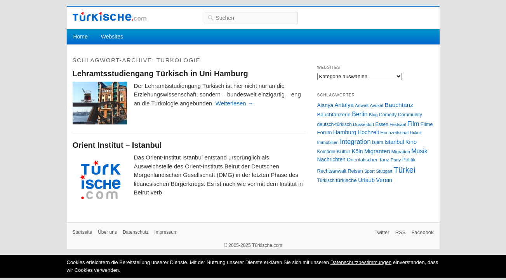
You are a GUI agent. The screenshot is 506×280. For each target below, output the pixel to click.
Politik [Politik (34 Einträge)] (409, 160)
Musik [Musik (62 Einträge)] (419, 151)
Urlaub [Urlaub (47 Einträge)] (366, 180)
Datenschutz (136, 232)
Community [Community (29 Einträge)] (410, 114)
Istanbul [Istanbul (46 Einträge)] (394, 142)
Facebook (422, 232)
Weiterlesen (235, 103)
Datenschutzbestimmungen (361, 262)
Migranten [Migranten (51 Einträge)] (377, 151)
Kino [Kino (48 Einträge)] (411, 142)
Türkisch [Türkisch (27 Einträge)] (326, 180)
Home (80, 36)
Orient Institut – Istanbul (117, 145)
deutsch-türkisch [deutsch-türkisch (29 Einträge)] (334, 124)
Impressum (166, 232)
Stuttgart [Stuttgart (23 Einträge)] (384, 171)
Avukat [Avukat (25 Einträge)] (376, 105)
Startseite (82, 232)
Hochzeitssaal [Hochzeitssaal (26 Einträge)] (394, 132)
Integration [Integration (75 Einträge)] (355, 141)
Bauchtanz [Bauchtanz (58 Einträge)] (399, 105)
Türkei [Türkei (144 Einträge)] (405, 170)
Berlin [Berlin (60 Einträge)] (359, 114)
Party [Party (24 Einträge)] (396, 160)
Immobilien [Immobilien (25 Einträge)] (328, 142)
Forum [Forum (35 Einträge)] (324, 132)
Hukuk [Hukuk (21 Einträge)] (416, 132)
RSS (400, 232)
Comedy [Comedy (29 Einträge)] (388, 114)
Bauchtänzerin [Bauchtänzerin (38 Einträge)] (334, 114)
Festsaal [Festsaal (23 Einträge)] (397, 124)
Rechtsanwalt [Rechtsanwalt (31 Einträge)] (332, 171)
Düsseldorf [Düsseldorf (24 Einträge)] (363, 124)
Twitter (381, 232)
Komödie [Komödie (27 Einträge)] (326, 151)
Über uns (107, 232)
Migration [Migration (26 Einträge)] (400, 151)
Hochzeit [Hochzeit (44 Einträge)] (368, 132)
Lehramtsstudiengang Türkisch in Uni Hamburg (160, 73)
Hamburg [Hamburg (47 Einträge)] (344, 132)
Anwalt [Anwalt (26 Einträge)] (362, 105)
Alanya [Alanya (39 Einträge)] (325, 105)
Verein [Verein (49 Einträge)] (384, 180)
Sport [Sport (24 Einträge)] (369, 171)
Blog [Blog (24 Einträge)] (373, 114)
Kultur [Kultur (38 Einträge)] (343, 151)
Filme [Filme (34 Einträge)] (427, 124)
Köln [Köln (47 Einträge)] (357, 151)
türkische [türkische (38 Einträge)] (346, 180)
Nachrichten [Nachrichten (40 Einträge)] (331, 160)
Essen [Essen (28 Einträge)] (382, 124)
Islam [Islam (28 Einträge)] (377, 142)
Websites (112, 36)
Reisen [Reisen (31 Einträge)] (355, 171)
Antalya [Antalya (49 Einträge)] (343, 105)
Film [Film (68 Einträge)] (413, 123)
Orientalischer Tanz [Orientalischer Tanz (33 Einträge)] (368, 160)
